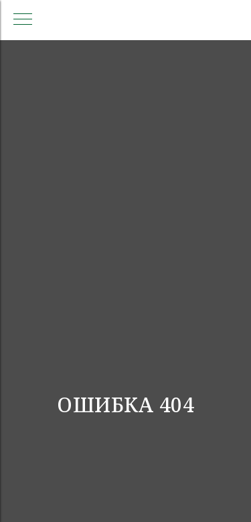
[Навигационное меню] (22, 20)
